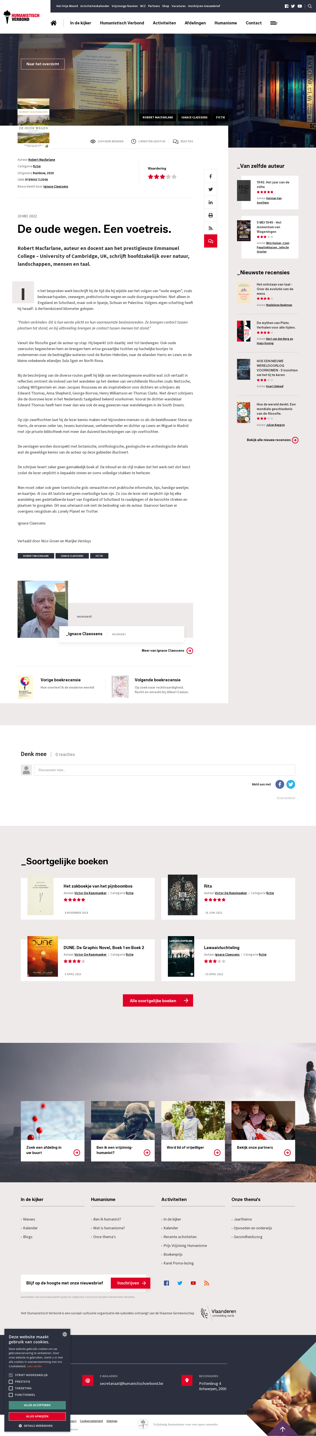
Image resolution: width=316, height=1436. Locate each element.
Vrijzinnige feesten (125, 6)
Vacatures (179, 6)
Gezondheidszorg (247, 1237)
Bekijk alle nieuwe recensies (269, 440)
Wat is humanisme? (108, 1228)
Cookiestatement (91, 1421)
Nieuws (28, 1219)
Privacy (72, 1421)
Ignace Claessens (55, 186)
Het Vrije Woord (67, 6)
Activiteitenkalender (94, 6)
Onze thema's (103, 1237)
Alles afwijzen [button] (37, 1416)
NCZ (143, 6)
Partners (154, 6)
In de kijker (80, 23)
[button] (37, 1425)
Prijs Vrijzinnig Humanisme (184, 1246)
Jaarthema (242, 1219)
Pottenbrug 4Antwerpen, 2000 (212, 1386)
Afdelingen (195, 23)
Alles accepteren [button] (37, 1405)
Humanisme (226, 23)
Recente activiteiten (179, 1237)
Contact (254, 23)
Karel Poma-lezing (177, 1263)
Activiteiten (164, 23)
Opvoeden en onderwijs (252, 1228)
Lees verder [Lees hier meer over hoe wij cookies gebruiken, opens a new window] (34, 1366)
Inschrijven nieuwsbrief (204, 6)
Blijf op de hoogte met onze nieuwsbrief (86, 1283)
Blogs (26, 1237)
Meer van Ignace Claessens (163, 651)
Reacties (187, 141)
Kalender (29, 1228)
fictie (37, 166)
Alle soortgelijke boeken (153, 1000)
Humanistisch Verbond (122, 23)
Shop (165, 6)
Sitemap (112, 1421)
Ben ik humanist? (106, 1219)
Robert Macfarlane (41, 159)
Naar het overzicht (43, 64)
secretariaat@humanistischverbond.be (131, 1384)
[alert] (37, 1380)
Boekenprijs (172, 1254)
